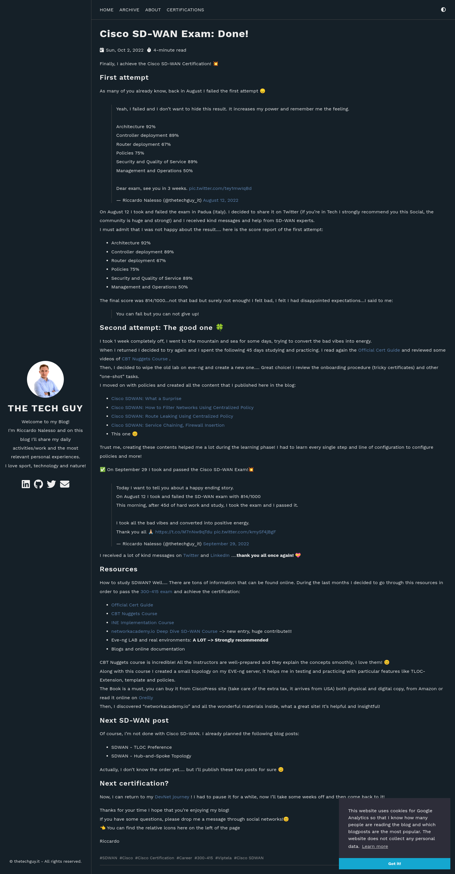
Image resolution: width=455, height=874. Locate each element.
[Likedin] (26, 486)
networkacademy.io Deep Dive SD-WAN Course (164, 631)
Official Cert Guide (379, 349)
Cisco (127, 857)
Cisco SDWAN (249, 857)
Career (185, 857)
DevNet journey (172, 796)
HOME (107, 9)
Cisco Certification (156, 857)
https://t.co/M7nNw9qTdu (183, 531)
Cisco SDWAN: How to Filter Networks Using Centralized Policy (182, 407)
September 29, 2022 (226, 543)
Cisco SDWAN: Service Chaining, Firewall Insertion (168, 425)
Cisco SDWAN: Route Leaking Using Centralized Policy (172, 416)
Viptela (225, 857)
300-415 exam (156, 591)
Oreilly (146, 697)
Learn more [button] (375, 846)
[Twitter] (52, 486)
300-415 (205, 857)
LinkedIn (220, 555)
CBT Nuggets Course (144, 358)
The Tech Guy (45, 408)
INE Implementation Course (142, 622)
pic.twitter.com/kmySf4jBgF (245, 531)
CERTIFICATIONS (185, 9)
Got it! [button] (394, 863)
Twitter (191, 555)
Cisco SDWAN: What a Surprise (146, 398)
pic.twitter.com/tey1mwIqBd (220, 188)
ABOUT (153, 9)
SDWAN (109, 857)
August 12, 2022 (220, 200)
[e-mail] (64, 486)
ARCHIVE (129, 9)
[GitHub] (39, 486)
